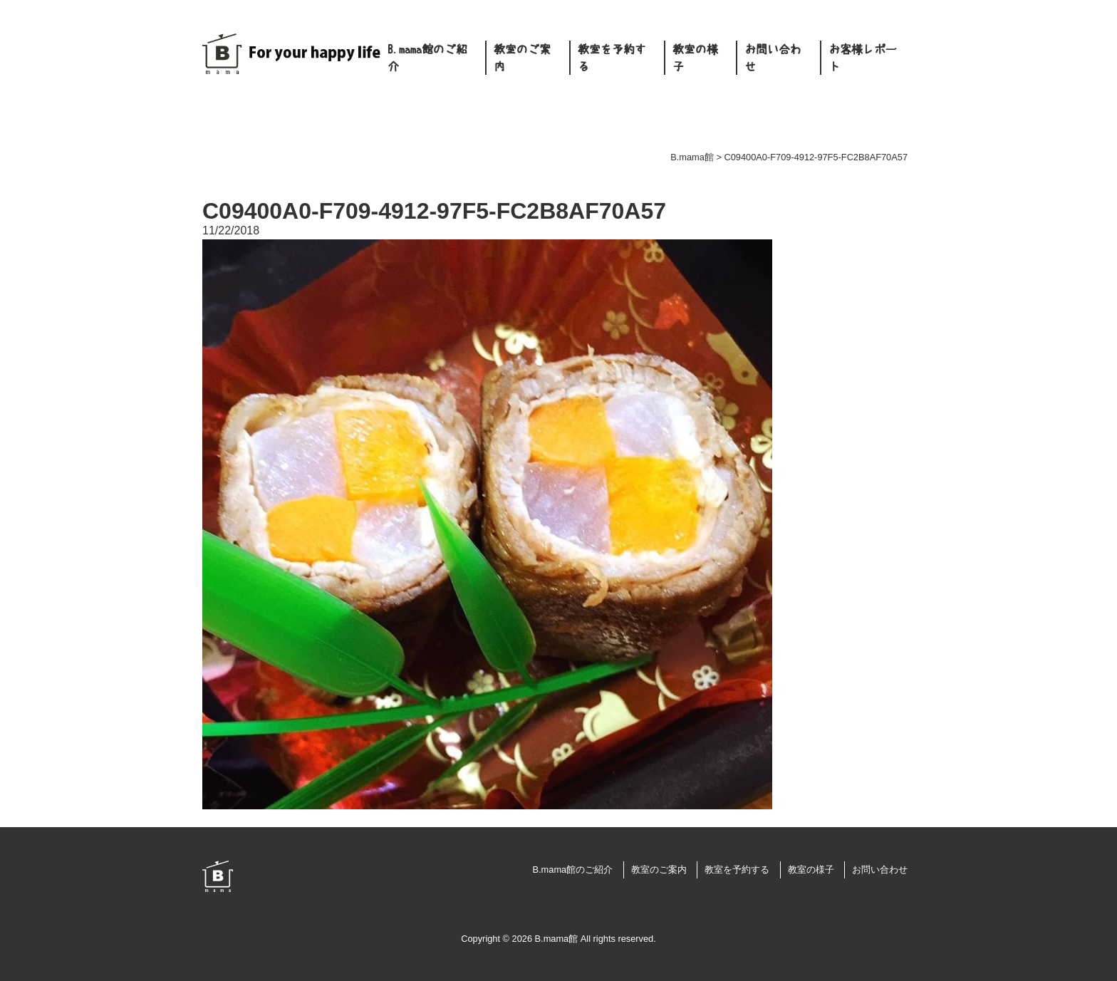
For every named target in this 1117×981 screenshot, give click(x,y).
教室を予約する (612, 57)
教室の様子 (695, 57)
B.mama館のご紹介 (427, 57)
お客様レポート (862, 57)
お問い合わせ (772, 57)
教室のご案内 (522, 57)
